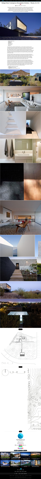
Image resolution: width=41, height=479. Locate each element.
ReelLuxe (23, 475)
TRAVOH (20, 475)
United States (21, 5)
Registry (25, 471)
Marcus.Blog (30, 475)
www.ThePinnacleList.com (21, 443)
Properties (17, 5)
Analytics (18, 471)
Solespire (11, 475)
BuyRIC (13, 475)
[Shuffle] (37, 1)
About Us (15, 450)
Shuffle (25, 5)
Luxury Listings (20, 450)
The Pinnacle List (20, 439)
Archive (20, 471)
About (15, 471)
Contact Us (25, 450)
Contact (23, 471)
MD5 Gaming (26, 475)
